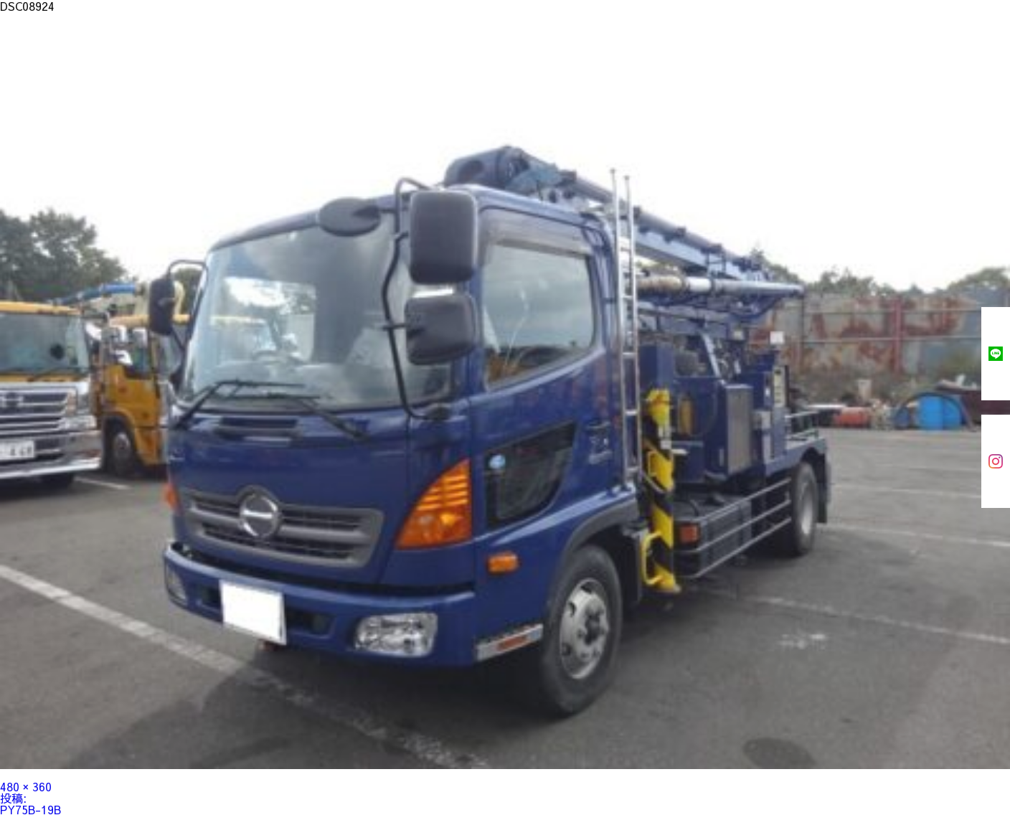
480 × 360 (26, 786)
